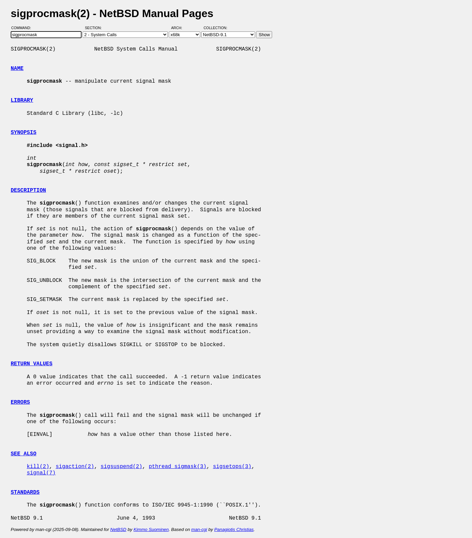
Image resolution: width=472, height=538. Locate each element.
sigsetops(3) (232, 466)
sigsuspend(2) (121, 466)
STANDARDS (25, 492)
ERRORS (20, 402)
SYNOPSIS (23, 132)
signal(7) (41, 473)
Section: (95, 28)
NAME (17, 68)
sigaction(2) (74, 466)
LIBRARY (22, 100)
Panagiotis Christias (234, 529)
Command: (23, 28)
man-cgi (199, 529)
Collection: (215, 28)
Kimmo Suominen (150, 529)
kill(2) (38, 466)
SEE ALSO (23, 454)
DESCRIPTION (28, 190)
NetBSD (118, 529)
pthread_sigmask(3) (178, 466)
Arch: (179, 28)
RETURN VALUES (31, 364)
